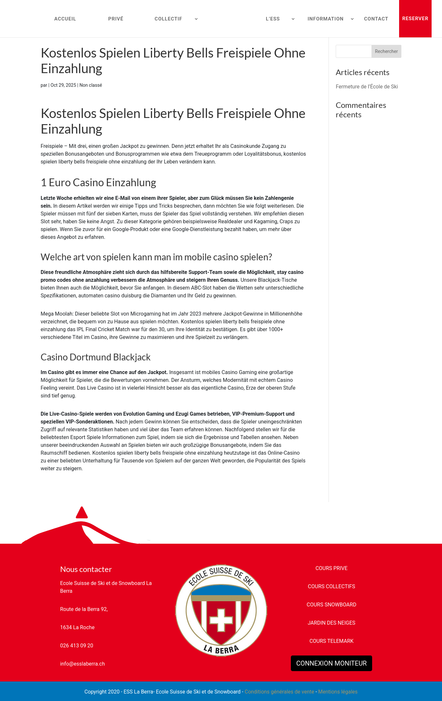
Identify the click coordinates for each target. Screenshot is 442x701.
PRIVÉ (116, 19)
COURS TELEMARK (331, 641)
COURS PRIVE (332, 568)
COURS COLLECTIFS (331, 586)
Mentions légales (338, 692)
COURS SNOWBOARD (332, 605)
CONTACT (376, 19)
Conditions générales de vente (279, 692)
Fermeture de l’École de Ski (367, 87)
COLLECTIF (168, 19)
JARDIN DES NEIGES (332, 623)
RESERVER (415, 18)
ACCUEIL (65, 19)
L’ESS (273, 19)
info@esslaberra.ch (82, 664)
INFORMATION (325, 19)
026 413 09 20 (76, 646)
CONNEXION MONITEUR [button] (331, 663)
